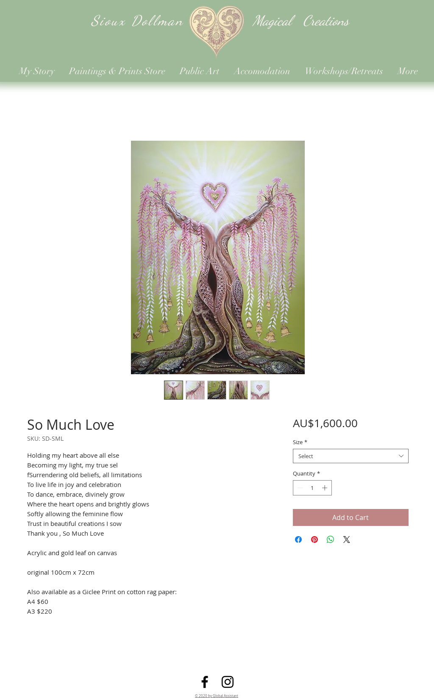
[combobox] (351, 456)
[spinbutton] (312, 488)
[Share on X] (347, 539)
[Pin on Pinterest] (314, 539)
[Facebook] (205, 682)
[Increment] (325, 488)
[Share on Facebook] (298, 539)
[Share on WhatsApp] (331, 539)
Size (300, 442)
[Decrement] (299, 488)
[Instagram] (228, 682)
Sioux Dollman (137, 20)
